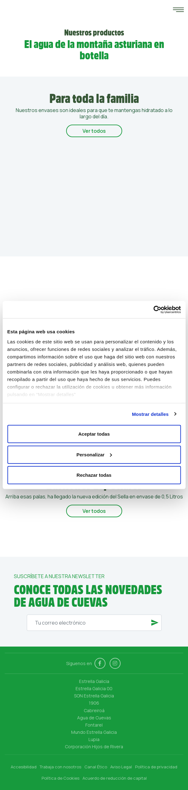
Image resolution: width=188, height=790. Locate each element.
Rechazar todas (94, 475)
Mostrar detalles (150, 413)
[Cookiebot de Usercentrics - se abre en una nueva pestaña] (153, 309)
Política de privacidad (156, 767)
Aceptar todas (94, 434)
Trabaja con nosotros (60, 767)
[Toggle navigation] (177, 11)
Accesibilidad (24, 767)
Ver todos (94, 130)
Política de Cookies (60, 778)
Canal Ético (95, 767)
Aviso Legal (121, 767)
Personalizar (94, 454)
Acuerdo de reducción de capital (115, 778)
